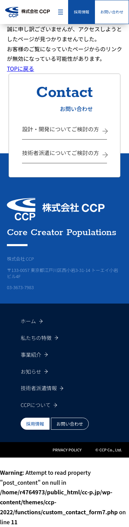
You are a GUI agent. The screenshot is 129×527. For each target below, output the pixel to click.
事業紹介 (31, 354)
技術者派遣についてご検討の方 (60, 153)
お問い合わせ (111, 11)
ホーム (28, 321)
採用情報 (81, 11)
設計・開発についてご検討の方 (60, 129)
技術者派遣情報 (39, 388)
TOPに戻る (20, 68)
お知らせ (31, 371)
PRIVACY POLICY (67, 449)
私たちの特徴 (36, 337)
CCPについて (36, 404)
